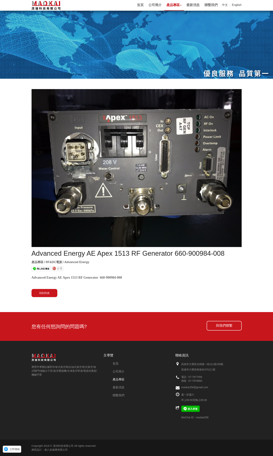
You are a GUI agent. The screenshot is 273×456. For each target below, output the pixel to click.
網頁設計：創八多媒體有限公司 (50, 449)
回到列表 (44, 293)
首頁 (116, 363)
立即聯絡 (15, 449)
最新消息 (118, 387)
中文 (225, 4)
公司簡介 (118, 371)
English (236, 4)
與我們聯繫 (224, 325)
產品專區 (118, 379)
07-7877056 (195, 376)
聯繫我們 (118, 395)
